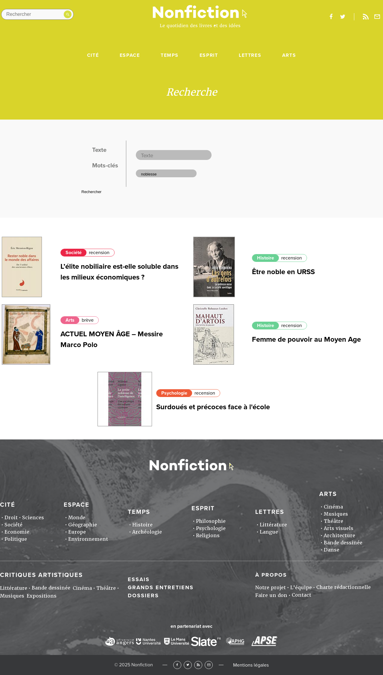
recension (99, 253)
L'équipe (301, 587)
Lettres (250, 55)
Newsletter (377, 16)
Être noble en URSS (283, 272)
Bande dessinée (343, 543)
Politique (15, 539)
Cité (93, 55)
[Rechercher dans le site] (37, 14)
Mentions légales (251, 665)
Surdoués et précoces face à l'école (213, 407)
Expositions (42, 596)
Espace (130, 55)
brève (88, 320)
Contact (301, 595)
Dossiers (143, 595)
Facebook (177, 665)
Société (74, 253)
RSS (198, 665)
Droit (11, 517)
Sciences (33, 517)
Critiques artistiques (41, 575)
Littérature (273, 525)
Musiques (336, 514)
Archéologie (147, 532)
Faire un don (271, 595)
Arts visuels (338, 528)
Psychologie (174, 393)
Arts (289, 55)
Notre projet (270, 587)
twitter (342, 16)
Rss (365, 16)
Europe (77, 532)
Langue (269, 532)
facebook (331, 16)
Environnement (88, 539)
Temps (170, 55)
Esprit (209, 55)
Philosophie (211, 521)
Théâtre (333, 521)
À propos (271, 575)
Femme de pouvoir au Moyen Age (306, 339)
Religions (208, 535)
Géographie (82, 525)
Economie (16, 532)
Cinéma (333, 507)
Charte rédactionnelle (343, 587)
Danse (331, 550)
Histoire (265, 258)
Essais (139, 579)
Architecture (339, 535)
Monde (76, 517)
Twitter (188, 665)
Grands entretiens (161, 587)
